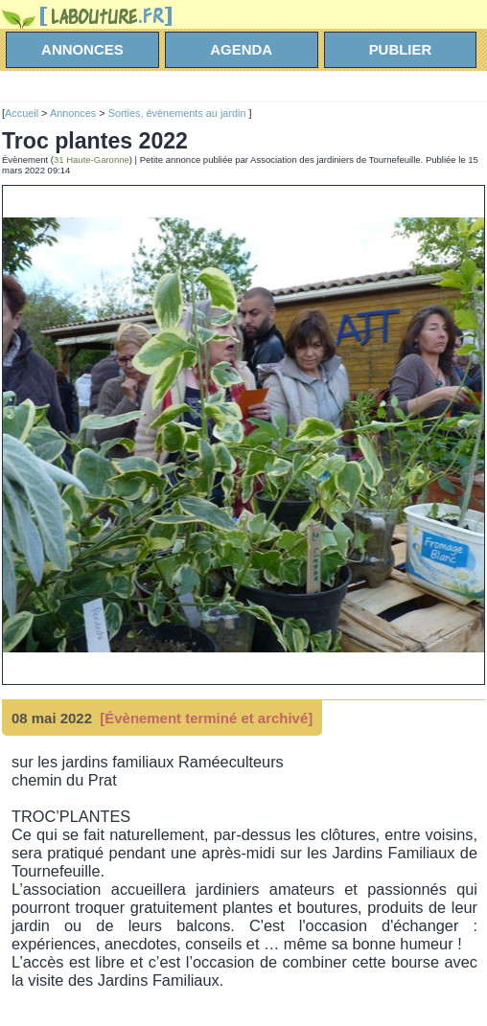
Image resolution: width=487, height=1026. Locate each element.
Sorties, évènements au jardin (178, 113)
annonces (82, 49)
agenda (241, 49)
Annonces (73, 113)
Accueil (21, 113)
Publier (400, 49)
